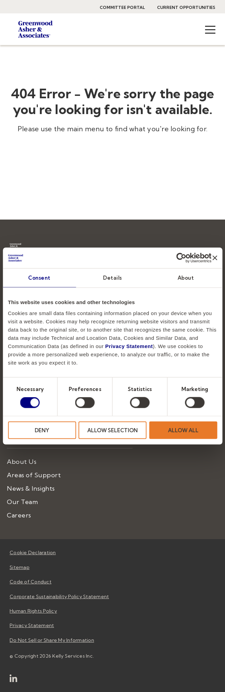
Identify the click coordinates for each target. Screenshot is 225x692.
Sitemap (20, 567)
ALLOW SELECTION (112, 430)
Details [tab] (112, 278)
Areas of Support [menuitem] (34, 475)
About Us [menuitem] (21, 462)
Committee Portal (122, 7)
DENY (42, 430)
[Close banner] (214, 258)
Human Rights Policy (33, 611)
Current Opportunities (186, 7)
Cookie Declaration (33, 552)
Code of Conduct (31, 582)
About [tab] (186, 278)
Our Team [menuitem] (22, 502)
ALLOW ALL (183, 430)
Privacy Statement (129, 346)
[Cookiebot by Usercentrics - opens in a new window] (181, 258)
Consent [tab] (39, 278)
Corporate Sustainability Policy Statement (59, 596)
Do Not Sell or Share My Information (52, 640)
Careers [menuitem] (19, 515)
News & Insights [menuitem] (31, 488)
